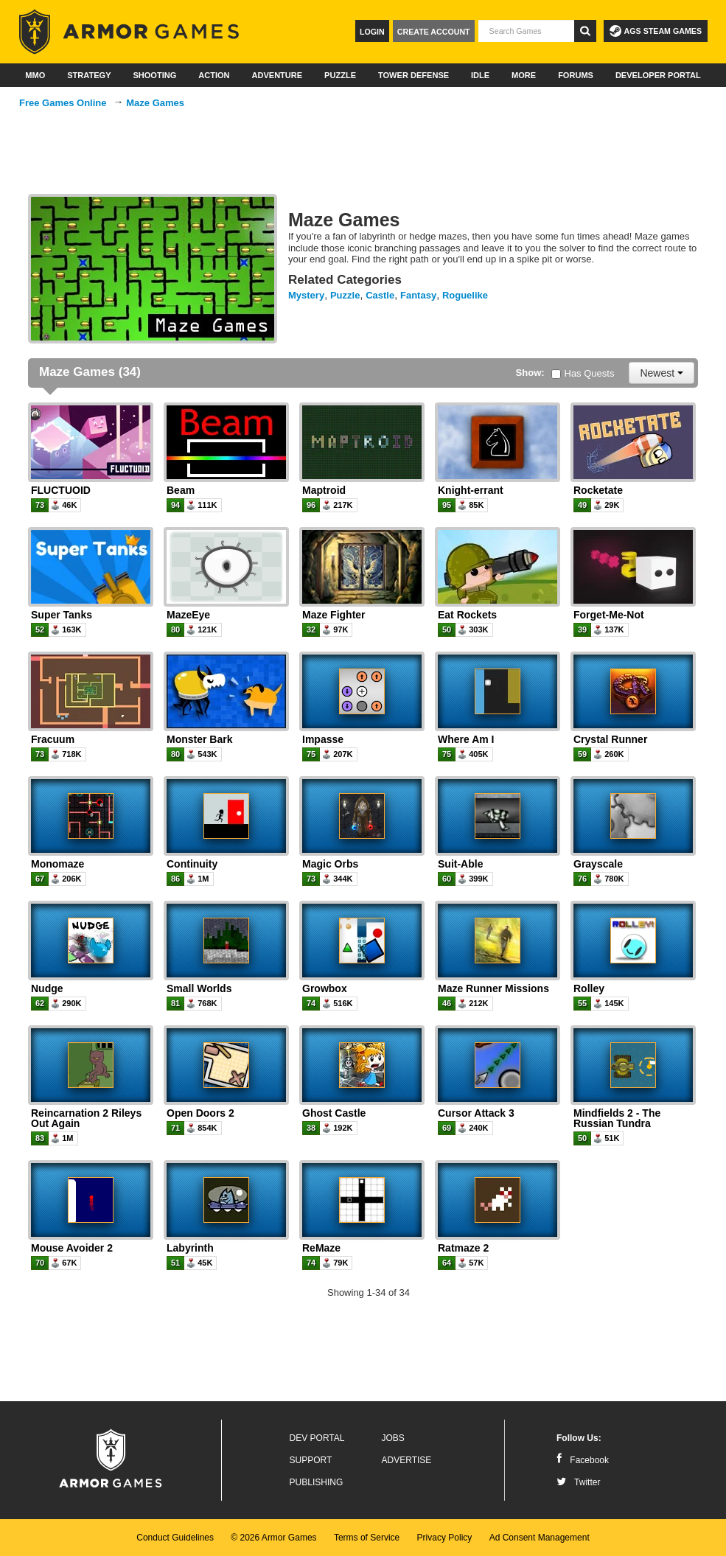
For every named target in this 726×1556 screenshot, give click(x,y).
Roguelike (465, 295)
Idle (480, 75)
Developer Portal (658, 75)
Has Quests (583, 373)
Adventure (276, 75)
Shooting (154, 75)
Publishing (316, 1482)
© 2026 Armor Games (273, 1537)
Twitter (578, 1482)
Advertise (407, 1460)
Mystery (306, 295)
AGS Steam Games (656, 31)
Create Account (433, 31)
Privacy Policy (444, 1537)
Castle (380, 295)
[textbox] (526, 31)
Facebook (582, 1460)
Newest (661, 373)
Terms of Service (366, 1537)
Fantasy (418, 295)
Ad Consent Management (539, 1537)
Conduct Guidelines (175, 1537)
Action (213, 75)
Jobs (393, 1438)
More (524, 75)
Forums (575, 75)
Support (311, 1460)
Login (372, 31)
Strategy (89, 75)
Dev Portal (317, 1438)
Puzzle (340, 75)
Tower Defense (413, 75)
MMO (35, 75)
